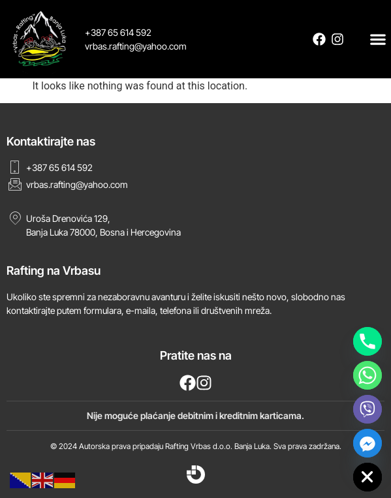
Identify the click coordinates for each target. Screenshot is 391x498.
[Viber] (367, 409)
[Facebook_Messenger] (367, 443)
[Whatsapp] (367, 375)
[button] (378, 39)
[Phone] (367, 341)
